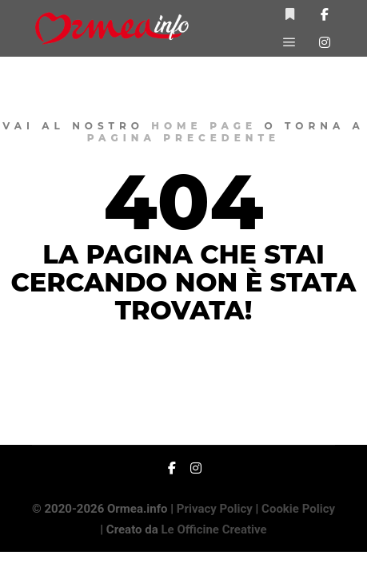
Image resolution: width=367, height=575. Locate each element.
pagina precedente (183, 138)
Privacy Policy (215, 509)
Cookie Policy (298, 509)
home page (204, 126)
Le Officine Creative (213, 529)
